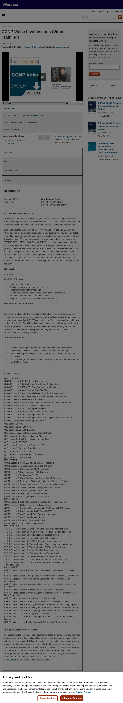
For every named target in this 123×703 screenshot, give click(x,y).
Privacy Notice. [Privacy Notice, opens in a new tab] (83, 695)
